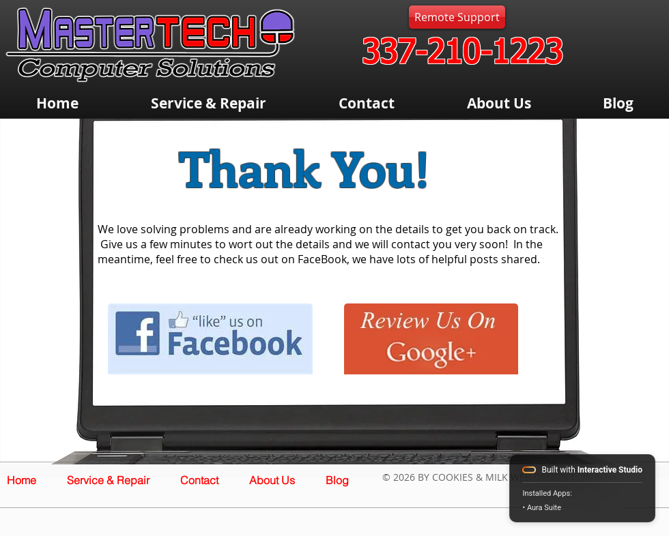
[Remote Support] (457, 17)
